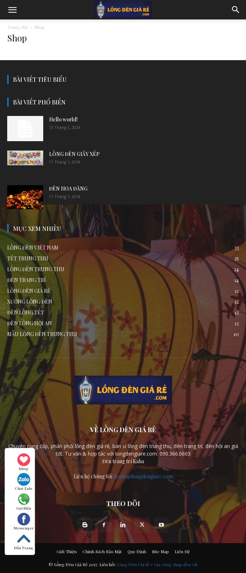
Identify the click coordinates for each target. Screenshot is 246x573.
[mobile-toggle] (12, 9)
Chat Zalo (23, 482)
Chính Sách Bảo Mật (102, 551)
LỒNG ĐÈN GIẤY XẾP (74, 154)
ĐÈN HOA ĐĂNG (68, 188)
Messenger (23, 521)
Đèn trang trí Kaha (123, 461)
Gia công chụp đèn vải (175, 564)
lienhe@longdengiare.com (143, 476)
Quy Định (137, 551)
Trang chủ (17, 27)
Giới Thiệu (67, 551)
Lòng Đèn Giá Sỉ (133, 564)
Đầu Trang (23, 541)
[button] (236, 9)
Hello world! (63, 119)
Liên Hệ (182, 551)
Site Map (160, 551)
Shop (23, 462)
